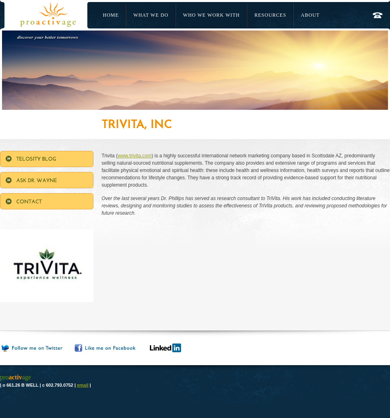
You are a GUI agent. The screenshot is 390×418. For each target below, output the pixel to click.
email (82, 385)
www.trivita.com (135, 156)
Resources (270, 15)
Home (111, 15)
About (310, 15)
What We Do (150, 15)
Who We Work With (211, 15)
